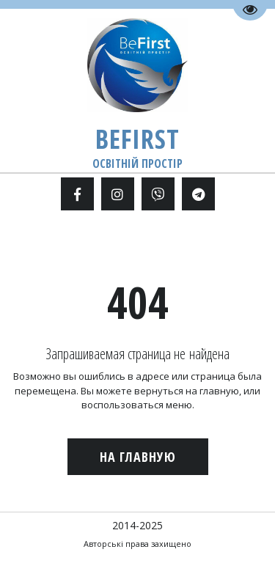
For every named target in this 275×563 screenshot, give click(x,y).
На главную (138, 457)
